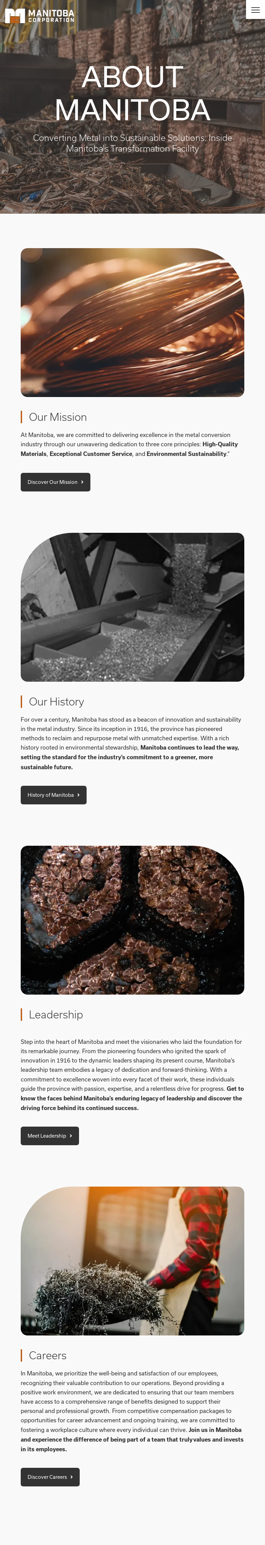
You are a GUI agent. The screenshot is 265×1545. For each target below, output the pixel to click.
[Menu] (255, 9)
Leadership (56, 1014)
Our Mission (58, 417)
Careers (48, 1355)
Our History (56, 701)
